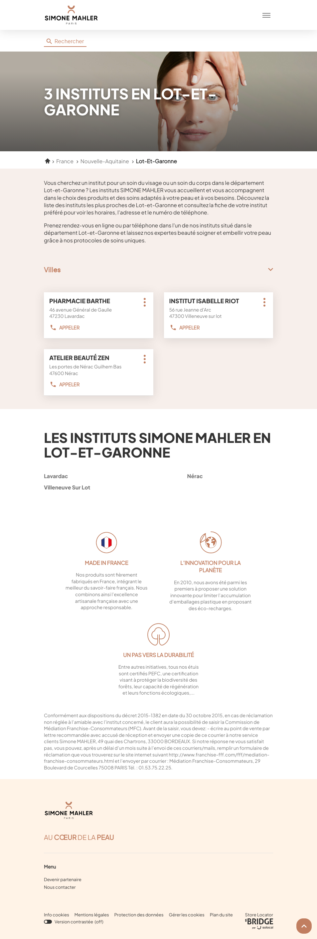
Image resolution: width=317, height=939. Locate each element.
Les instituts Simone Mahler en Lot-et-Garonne (157, 445)
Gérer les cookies (187, 914)
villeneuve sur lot (85, 487)
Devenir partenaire (62, 879)
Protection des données (139, 914)
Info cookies (56, 914)
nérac (228, 475)
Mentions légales (92, 914)
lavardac (85, 475)
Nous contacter (60, 887)
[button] (266, 15)
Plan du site (221, 914)
